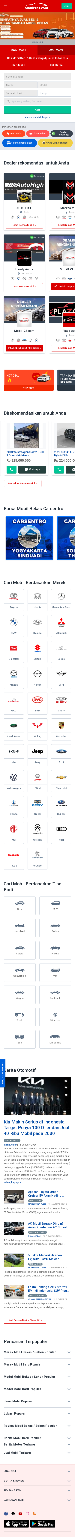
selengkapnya (11, 1182)
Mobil (18, 50)
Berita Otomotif (12, 1140)
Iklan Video (37, 133)
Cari (37, 109)
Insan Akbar (10, 1144)
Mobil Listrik (35, 1201)
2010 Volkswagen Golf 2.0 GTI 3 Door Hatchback (25, 454)
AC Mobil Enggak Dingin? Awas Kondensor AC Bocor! (47, 1225)
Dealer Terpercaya (60, 133)
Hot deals (13, 133)
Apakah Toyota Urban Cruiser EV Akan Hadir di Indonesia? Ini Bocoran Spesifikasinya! (45, 1194)
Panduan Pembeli (37, 1232)
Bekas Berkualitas (19, 143)
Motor (56, 50)
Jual (67, 6)
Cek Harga (56, 65)
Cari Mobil (18, 65)
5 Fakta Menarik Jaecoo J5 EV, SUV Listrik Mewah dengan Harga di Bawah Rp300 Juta (47, 1257)
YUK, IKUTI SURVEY (2, 1073)
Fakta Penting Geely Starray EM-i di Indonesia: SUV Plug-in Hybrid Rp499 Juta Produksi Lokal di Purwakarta (48, 1289)
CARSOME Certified (55, 142)
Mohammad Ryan (37, 1204)
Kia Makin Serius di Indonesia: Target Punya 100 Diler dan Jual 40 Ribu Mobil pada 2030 (36, 1127)
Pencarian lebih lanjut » (37, 117)
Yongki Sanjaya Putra (39, 1299)
